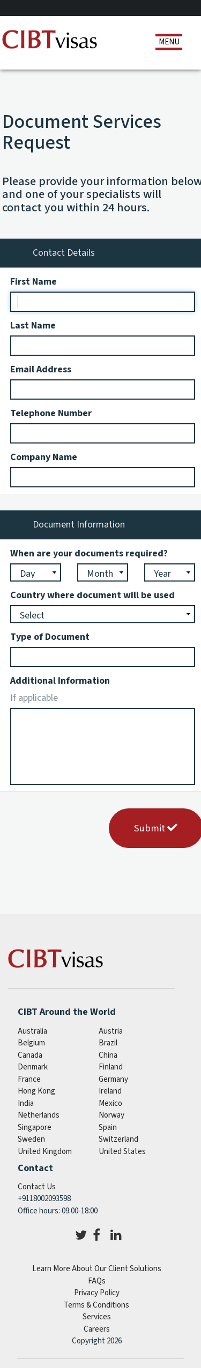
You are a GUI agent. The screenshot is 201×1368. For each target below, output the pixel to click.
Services (97, 1317)
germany (113, 1079)
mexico (110, 1103)
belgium (31, 1043)
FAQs (97, 1281)
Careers (97, 1329)
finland (111, 1067)
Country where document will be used (92, 595)
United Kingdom (45, 1151)
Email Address (40, 369)
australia (32, 1031)
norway (111, 1115)
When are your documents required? (89, 553)
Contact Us (37, 1187)
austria (111, 1031)
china (108, 1055)
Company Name (43, 457)
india (26, 1103)
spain (108, 1127)
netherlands (38, 1115)
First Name (33, 281)
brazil (108, 1043)
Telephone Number (51, 413)
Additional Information (60, 680)
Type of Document (50, 637)
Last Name (33, 325)
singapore (34, 1127)
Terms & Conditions (96, 1305)
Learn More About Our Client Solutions (96, 1268)
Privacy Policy (97, 1292)
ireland (110, 1091)
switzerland (118, 1139)
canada (30, 1055)
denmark (33, 1067)
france (29, 1079)
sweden (31, 1139)
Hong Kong (36, 1091)
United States (122, 1151)
